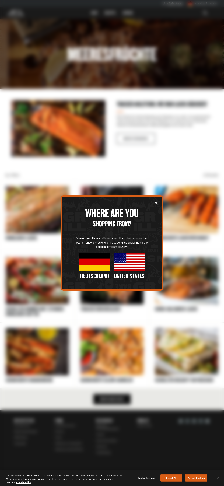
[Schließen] (156, 203)
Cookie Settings (146, 477)
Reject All (171, 477)
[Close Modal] (94, 266)
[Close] (218, 478)
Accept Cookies (196, 477)
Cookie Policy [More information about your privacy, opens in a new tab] (23, 482)
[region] (112, 478)
